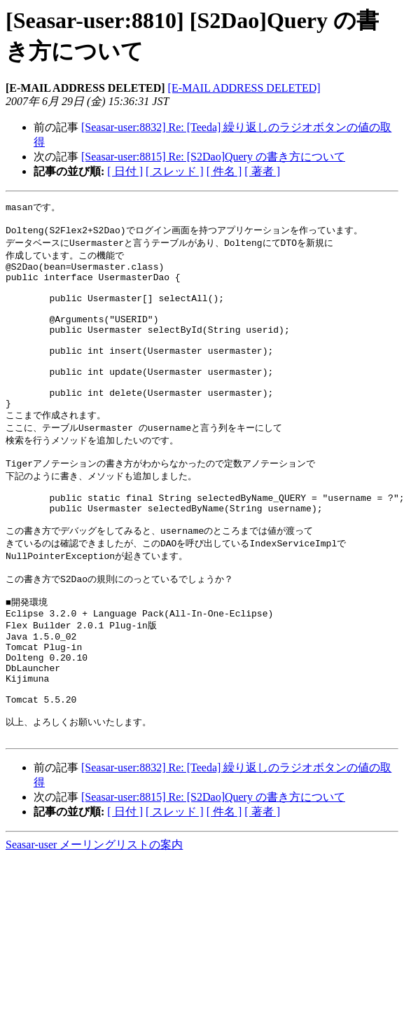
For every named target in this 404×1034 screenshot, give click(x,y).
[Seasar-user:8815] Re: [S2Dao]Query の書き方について (213, 157)
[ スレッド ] (175, 171)
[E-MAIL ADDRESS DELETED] (244, 88)
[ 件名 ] (224, 171)
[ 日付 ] (125, 171)
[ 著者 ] (262, 171)
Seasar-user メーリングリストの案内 (94, 923)
